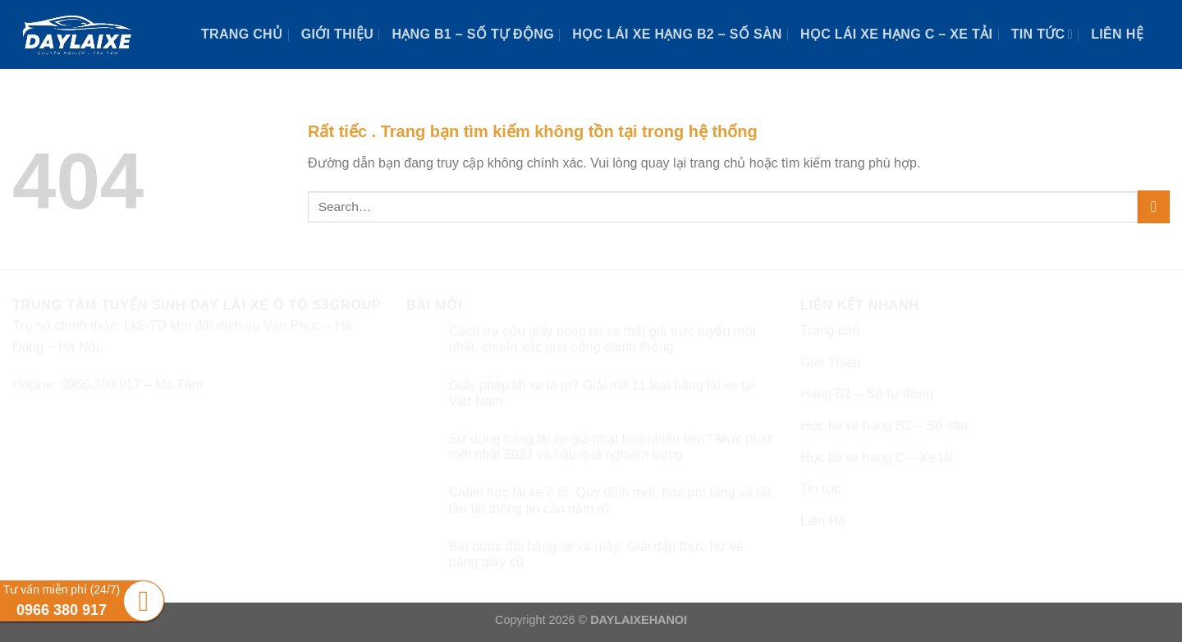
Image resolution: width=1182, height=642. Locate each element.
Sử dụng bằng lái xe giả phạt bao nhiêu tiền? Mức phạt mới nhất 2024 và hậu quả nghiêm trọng (610, 446)
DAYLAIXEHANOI (638, 619)
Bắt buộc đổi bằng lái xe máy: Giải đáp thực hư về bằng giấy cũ (596, 554)
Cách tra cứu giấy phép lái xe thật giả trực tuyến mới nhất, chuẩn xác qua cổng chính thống (602, 339)
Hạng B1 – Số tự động (473, 34)
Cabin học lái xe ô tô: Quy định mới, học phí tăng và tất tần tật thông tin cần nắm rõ (610, 500)
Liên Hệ (1117, 34)
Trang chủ (241, 34)
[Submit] (1154, 206)
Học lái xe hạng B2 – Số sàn (676, 34)
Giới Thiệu (337, 34)
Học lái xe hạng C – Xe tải (896, 34)
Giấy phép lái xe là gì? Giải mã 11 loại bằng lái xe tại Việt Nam (602, 393)
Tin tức (1042, 34)
